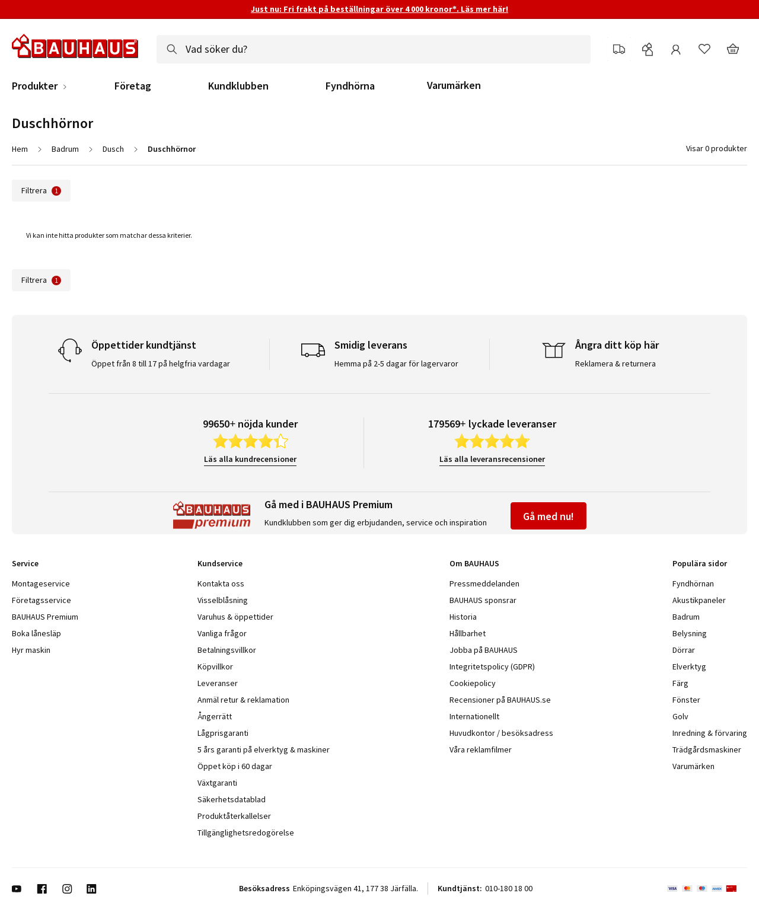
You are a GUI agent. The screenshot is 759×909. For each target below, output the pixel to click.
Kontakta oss (220, 583)
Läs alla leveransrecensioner (492, 459)
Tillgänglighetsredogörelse (245, 832)
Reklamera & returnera (615, 363)
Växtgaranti (217, 782)
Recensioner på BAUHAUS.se (500, 699)
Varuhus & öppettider (235, 616)
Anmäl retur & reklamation (243, 699)
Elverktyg (689, 666)
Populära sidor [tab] (699, 563)
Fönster (686, 699)
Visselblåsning (222, 600)
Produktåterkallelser (234, 816)
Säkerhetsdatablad (231, 799)
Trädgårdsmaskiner (706, 749)
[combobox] (374, 49)
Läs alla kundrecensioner (250, 459)
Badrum (65, 148)
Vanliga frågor (222, 633)
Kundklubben (238, 86)
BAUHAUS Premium (45, 616)
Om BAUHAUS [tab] (474, 563)
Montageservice (41, 583)
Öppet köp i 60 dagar (234, 766)
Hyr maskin (31, 650)
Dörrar (683, 650)
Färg (680, 683)
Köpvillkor (215, 666)
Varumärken (454, 85)
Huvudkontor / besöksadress (501, 733)
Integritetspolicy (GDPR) (492, 666)
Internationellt (474, 716)
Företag (132, 86)
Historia (463, 616)
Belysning (689, 633)
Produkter (35, 86)
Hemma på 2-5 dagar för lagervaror (396, 363)
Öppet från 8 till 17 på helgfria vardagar (160, 363)
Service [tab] (25, 563)
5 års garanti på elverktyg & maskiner (263, 749)
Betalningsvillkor (226, 650)
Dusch (113, 148)
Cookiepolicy (472, 683)
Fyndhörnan (693, 583)
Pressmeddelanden (484, 583)
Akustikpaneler (699, 600)
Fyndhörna (350, 86)
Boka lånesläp (36, 633)
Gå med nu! (548, 516)
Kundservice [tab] (220, 563)
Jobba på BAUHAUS (483, 650)
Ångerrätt (214, 716)
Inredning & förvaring (709, 733)
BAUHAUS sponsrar (482, 600)
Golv (680, 716)
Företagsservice (41, 600)
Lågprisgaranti (222, 733)
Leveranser (217, 683)
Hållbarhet (467, 633)
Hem (20, 148)
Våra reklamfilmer (480, 749)
